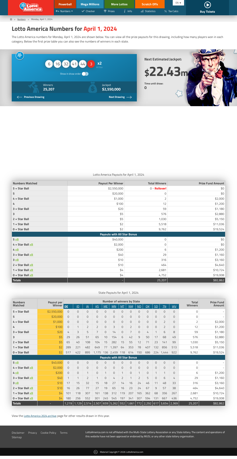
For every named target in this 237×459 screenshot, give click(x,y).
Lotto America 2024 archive (42, 419)
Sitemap (17, 440)
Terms (66, 436)
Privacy (33, 436)
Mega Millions (94, 4)
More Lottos (126, 4)
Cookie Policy (50, 436)
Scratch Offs (156, 4)
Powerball (64, 4)
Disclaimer (18, 436)
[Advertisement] (118, 141)
